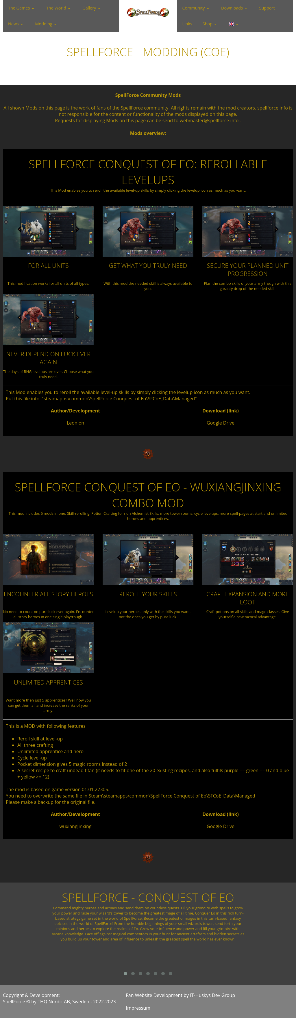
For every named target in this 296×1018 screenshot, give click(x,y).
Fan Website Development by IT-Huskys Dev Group (180, 995)
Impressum (138, 1008)
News (13, 24)
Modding (43, 24)
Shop (207, 24)
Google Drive (220, 423)
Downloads (232, 8)
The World (56, 8)
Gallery (89, 8)
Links (187, 24)
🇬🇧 (231, 24)
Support (267, 8)
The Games (19, 8)
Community (193, 8)
